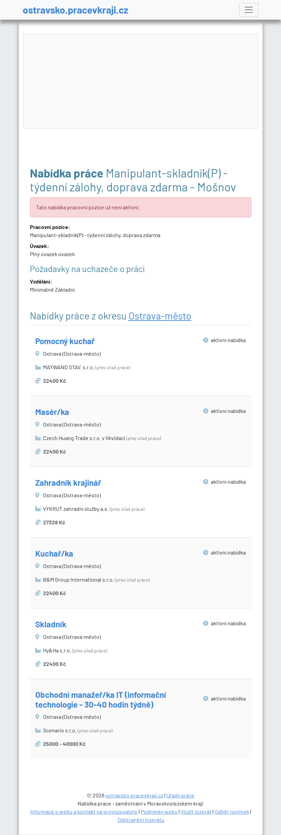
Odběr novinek (232, 811)
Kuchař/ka (54, 553)
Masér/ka (52, 412)
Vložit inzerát (196, 811)
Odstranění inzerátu (141, 819)
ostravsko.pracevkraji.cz (75, 10)
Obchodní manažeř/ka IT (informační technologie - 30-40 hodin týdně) (100, 699)
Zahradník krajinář (68, 482)
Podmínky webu (159, 811)
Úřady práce (180, 795)
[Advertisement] (141, 81)
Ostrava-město (160, 315)
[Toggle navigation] (249, 10)
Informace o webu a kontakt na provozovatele (84, 811)
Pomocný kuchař (65, 341)
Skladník (50, 624)
